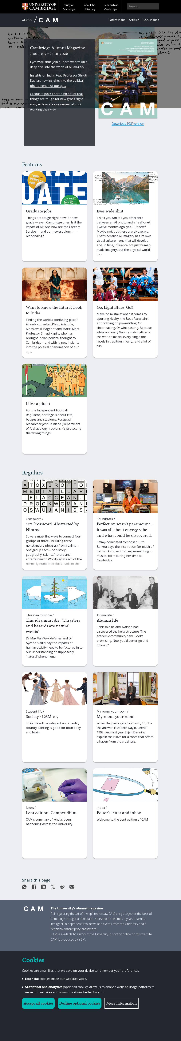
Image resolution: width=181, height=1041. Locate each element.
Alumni (27, 20)
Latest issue (117, 20)
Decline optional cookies (79, 1003)
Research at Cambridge (111, 7)
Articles (134, 20)
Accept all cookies (38, 1003)
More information (121, 1003)
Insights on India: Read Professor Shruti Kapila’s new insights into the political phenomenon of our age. (58, 80)
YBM (82, 939)
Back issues (151, 20)
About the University (90, 7)
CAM (48, 20)
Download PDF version (128, 124)
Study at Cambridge (68, 7)
